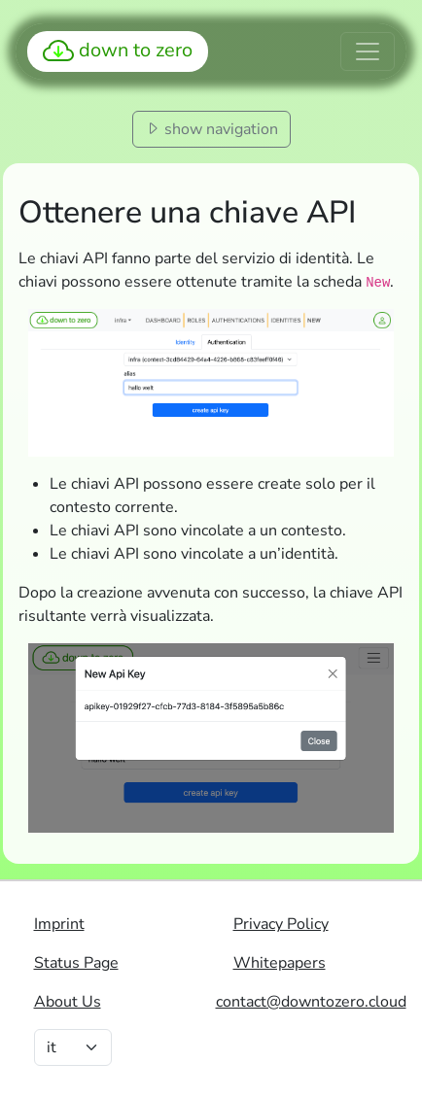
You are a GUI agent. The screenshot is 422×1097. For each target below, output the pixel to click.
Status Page (76, 963)
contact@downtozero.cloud (311, 1001)
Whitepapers (279, 963)
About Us (67, 1001)
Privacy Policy (281, 924)
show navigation (211, 129)
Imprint (59, 924)
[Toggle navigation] (367, 51)
